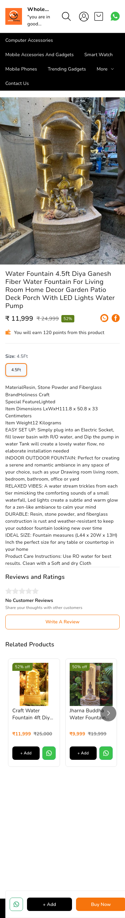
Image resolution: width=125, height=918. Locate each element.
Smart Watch (98, 55)
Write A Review (62, 622)
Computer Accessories (29, 40)
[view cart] (98, 16)
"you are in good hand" (38, 24)
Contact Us (17, 83)
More (102, 69)
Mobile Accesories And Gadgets (39, 55)
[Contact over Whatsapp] (115, 16)
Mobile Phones (21, 69)
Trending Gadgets (67, 69)
